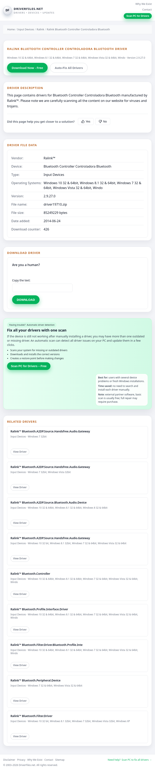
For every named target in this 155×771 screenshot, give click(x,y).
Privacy (21, 759)
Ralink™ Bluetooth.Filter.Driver (31, 716)
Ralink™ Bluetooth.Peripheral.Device (35, 680)
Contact (147, 9)
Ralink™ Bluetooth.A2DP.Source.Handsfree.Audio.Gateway (50, 431)
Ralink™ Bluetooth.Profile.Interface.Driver (39, 609)
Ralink (40, 29)
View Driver (20, 451)
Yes (85, 121)
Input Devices (25, 29)
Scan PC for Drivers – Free (29, 366)
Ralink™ (49, 158)
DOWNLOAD (26, 299)
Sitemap (60, 759)
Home (11, 29)
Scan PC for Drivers (137, 16)
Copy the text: (21, 280)
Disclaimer (9, 759)
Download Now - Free (27, 68)
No (103, 121)
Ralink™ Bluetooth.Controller (30, 574)
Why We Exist (143, 4)
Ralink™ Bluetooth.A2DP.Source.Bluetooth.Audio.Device (48, 502)
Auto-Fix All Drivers (69, 68)
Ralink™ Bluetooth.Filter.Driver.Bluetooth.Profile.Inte (46, 645)
